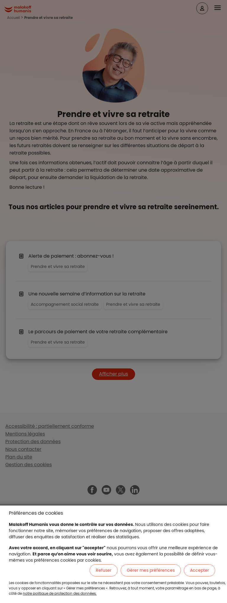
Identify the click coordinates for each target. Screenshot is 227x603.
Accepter (199, 570)
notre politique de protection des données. (60, 593)
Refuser (103, 570)
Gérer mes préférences (151, 570)
